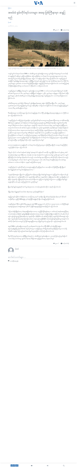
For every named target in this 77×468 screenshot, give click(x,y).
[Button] (56, 30)
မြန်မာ (10, 8)
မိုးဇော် (9, 22)
